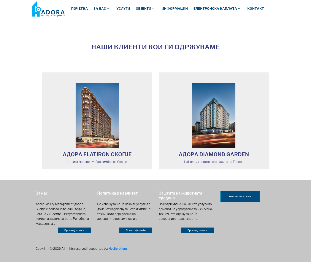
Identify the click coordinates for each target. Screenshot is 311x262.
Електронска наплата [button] (215, 9)
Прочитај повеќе (74, 230)
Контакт (255, 9)
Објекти (143, 9)
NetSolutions (117, 248)
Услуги (123, 9)
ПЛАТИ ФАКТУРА (240, 196)
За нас (100, 9)
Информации (175, 9)
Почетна (79, 9)
